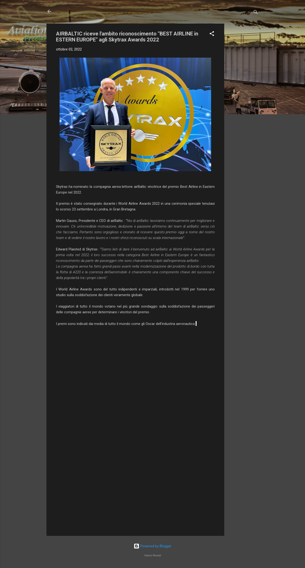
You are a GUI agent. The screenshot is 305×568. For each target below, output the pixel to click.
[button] (212, 34)
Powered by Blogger (153, 546)
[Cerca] (256, 13)
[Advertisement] (243, 95)
